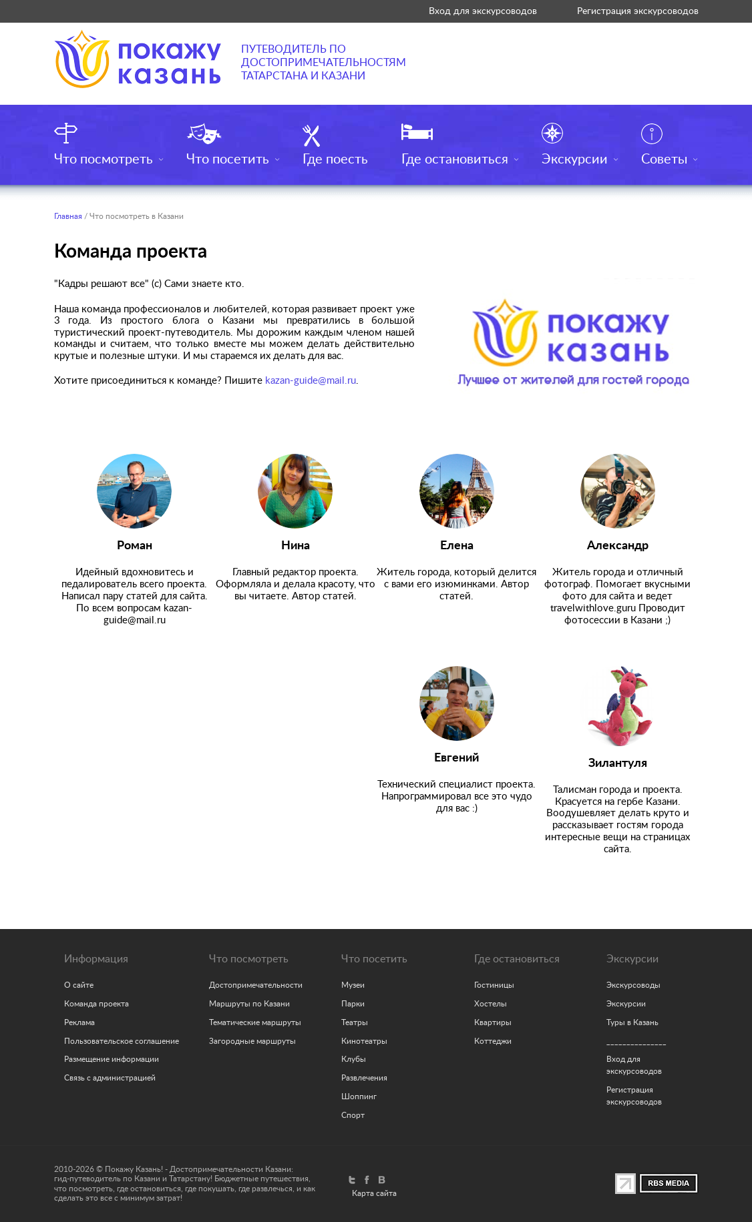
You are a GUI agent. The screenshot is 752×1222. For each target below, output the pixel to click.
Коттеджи (493, 1041)
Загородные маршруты (252, 1041)
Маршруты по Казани (249, 1004)
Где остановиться (454, 159)
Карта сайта (374, 1193)
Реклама (79, 1022)
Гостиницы (494, 985)
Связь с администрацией (110, 1078)
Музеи (353, 985)
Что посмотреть (103, 159)
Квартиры (493, 1022)
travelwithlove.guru (593, 608)
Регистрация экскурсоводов (638, 11)
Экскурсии (575, 159)
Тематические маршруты (255, 1022)
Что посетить (227, 159)
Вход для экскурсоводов (483, 11)
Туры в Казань (632, 1022)
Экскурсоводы (633, 985)
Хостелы (490, 1004)
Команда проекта (96, 1004)
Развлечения (364, 1078)
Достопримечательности (256, 985)
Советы (664, 159)
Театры (354, 1022)
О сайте (78, 985)
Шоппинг (359, 1097)
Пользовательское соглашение (121, 1041)
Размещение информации (111, 1059)
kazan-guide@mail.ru (310, 381)
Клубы (353, 1059)
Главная (68, 216)
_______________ (636, 1041)
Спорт (353, 1115)
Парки (353, 1004)
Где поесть (335, 159)
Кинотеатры (364, 1041)
